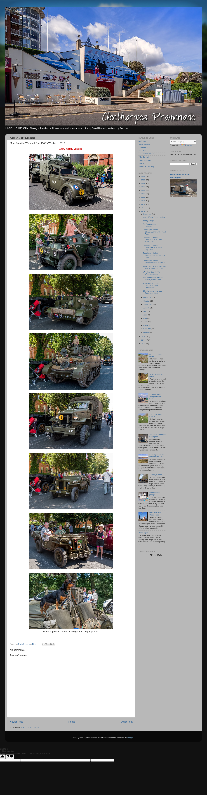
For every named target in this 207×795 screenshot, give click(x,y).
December (147, 214)
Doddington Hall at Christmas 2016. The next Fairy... (154, 255)
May (145, 318)
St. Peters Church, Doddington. (150, 225)
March (146, 325)
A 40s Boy (142, 141)
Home (71, 721)
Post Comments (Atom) (30, 727)
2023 (143, 187)
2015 (143, 337)
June (145, 315)
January (146, 332)
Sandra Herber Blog (146, 167)
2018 (143, 204)
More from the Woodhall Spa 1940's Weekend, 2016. (154, 267)
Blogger (130, 738)
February (147, 329)
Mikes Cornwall (144, 160)
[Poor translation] (9, 756)
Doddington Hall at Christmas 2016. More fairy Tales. (153, 247)
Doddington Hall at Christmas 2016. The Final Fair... (154, 232)
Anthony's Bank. (155, 475)
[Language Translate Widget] (183, 142)
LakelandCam (143, 147)
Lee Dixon (142, 151)
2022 (143, 190)
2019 (143, 201)
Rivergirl (141, 163)
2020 (143, 197)
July (145, 311)
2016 (143, 211)
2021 (143, 194)
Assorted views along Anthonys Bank (155, 396)
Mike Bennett (143, 157)
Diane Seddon (144, 144)
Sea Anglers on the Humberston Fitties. (157, 456)
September (148, 304)
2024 (143, 183)
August (146, 308)
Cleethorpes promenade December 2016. (152, 292)
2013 (143, 344)
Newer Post (16, 721)
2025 (143, 180)
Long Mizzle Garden (146, 154)
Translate (186, 145)
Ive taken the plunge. (154, 494)
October (146, 301)
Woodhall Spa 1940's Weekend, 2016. (151, 273)
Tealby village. (148, 221)
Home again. (143, 533)
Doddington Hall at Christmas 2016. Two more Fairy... (152, 239)
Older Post (127, 721)
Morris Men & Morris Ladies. (154, 217)
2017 (143, 208)
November (147, 297)
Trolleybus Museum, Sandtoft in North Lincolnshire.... (151, 285)
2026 (143, 176)
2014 (143, 340)
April (145, 322)
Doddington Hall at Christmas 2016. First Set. (154, 262)
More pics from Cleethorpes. (155, 514)
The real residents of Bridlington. (157, 436)
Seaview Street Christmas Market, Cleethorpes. (153, 279)
